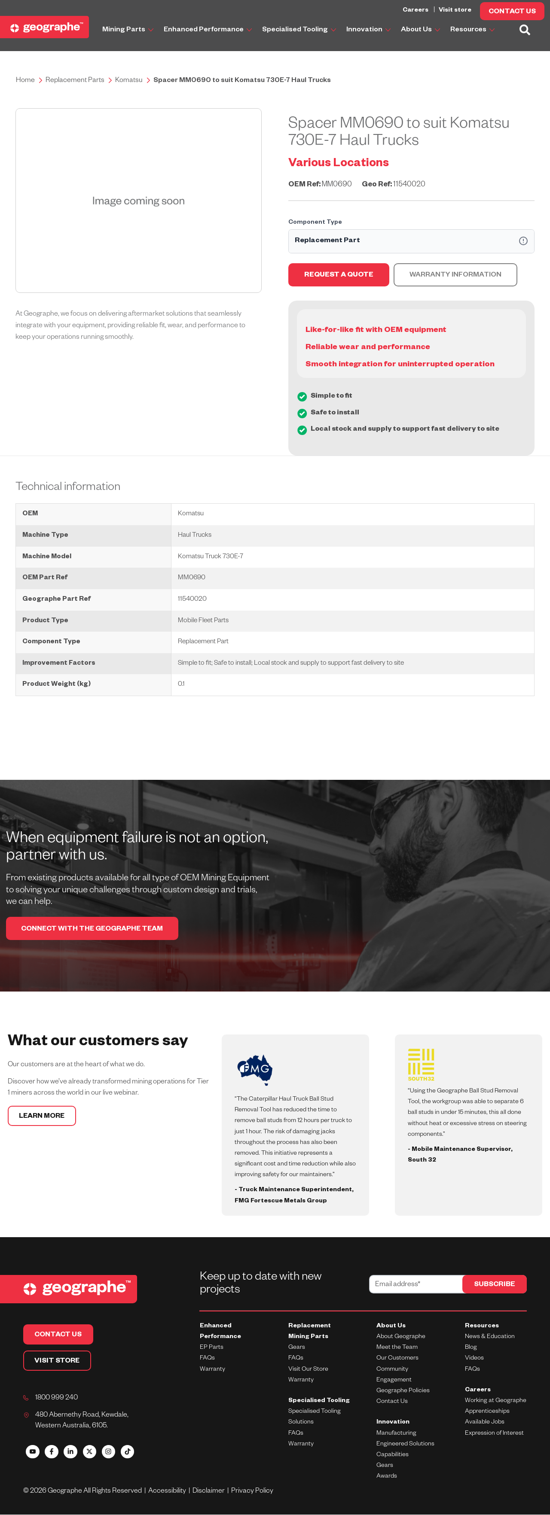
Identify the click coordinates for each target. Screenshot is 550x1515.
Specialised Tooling (299, 30)
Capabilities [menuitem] (392, 1455)
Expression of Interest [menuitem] (494, 1433)
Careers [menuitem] (478, 1390)
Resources (472, 30)
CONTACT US (512, 12)
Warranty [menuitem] (212, 1369)
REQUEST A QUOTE (338, 276)
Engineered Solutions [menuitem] (405, 1445)
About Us (420, 30)
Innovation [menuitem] (392, 1423)
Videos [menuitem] (474, 1359)
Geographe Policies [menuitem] (403, 1391)
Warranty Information (455, 276)
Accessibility (168, 1492)
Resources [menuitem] (482, 1326)
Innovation (368, 30)
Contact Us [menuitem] (392, 1402)
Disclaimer (210, 1492)
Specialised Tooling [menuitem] (319, 1401)
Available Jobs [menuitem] (484, 1423)
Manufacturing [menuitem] (396, 1433)
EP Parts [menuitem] (211, 1348)
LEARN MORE (43, 1118)
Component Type (315, 222)
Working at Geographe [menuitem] (495, 1401)
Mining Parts (127, 30)
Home (25, 81)
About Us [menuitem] (391, 1326)
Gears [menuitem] (296, 1348)
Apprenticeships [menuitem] (487, 1412)
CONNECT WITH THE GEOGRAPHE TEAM (95, 930)
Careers (416, 10)
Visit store (455, 10)
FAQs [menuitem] (207, 1359)
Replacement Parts (75, 81)
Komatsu (129, 81)
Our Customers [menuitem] (397, 1359)
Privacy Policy (253, 1492)
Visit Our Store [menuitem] (308, 1369)
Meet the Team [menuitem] (397, 1348)
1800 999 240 (56, 1399)
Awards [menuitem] (386, 1477)
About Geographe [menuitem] (400, 1337)
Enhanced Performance (208, 30)
